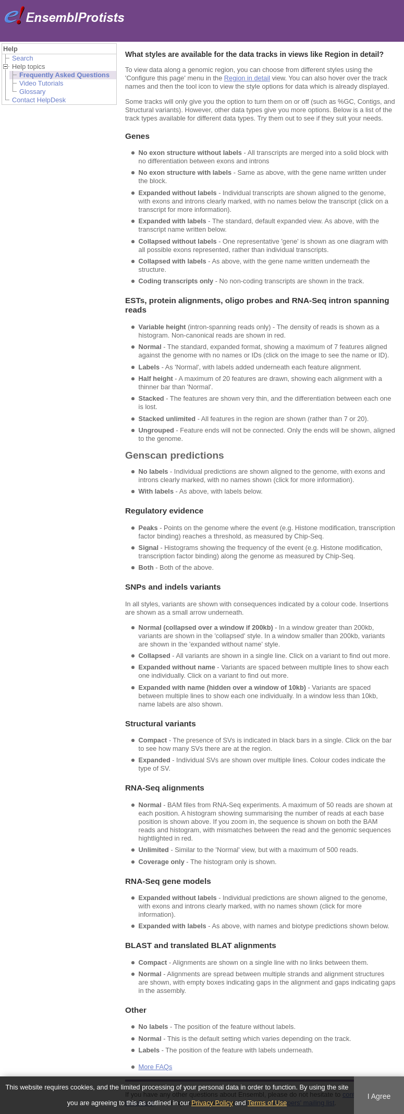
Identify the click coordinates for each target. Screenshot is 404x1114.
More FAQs (156, 1067)
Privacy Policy (212, 1103)
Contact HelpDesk (39, 100)
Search (22, 58)
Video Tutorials (41, 83)
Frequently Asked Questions (64, 75)
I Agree (379, 1096)
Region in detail (247, 78)
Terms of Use (267, 1103)
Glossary (32, 91)
